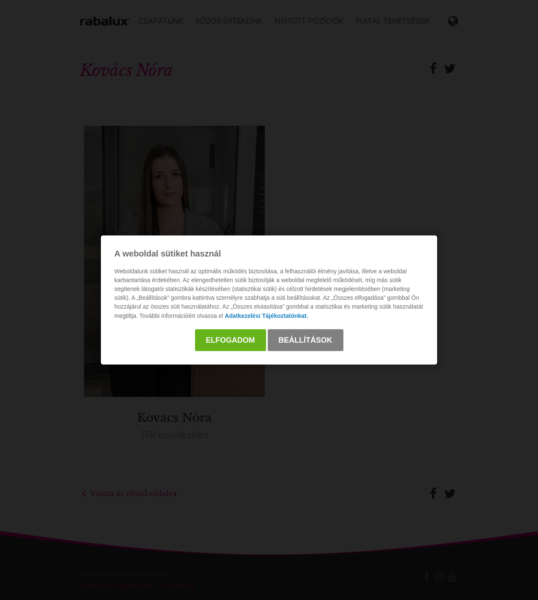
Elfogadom (230, 340)
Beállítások (305, 340)
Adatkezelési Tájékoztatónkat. (266, 315)
